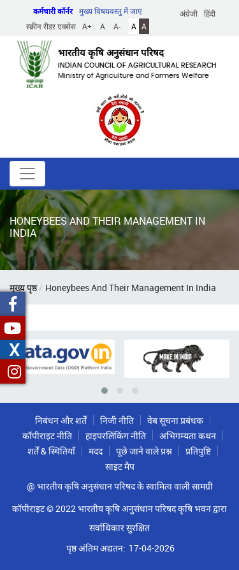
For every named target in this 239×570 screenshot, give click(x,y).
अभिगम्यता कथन (187, 436)
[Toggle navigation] (27, 173)
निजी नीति (117, 420)
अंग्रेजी (189, 13)
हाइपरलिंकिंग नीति (115, 436)
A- (116, 26)
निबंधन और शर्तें (61, 420)
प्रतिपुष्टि (198, 451)
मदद (96, 451)
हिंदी (209, 13)
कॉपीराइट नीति (47, 436)
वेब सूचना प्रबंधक (175, 420)
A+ (87, 26)
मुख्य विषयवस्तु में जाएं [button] (110, 11)
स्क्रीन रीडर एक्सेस (51, 26)
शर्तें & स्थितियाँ (51, 451)
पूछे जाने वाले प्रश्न (144, 451)
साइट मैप (119, 466)
